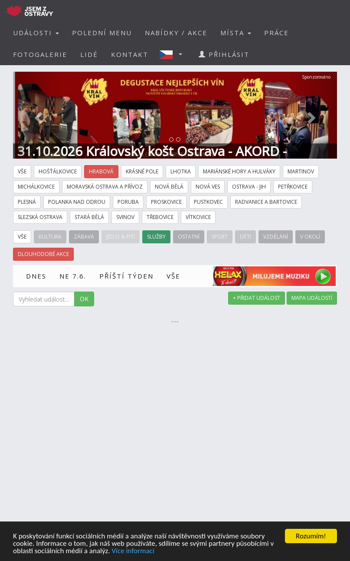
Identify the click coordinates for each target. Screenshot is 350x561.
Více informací (132, 551)
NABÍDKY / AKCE (176, 32)
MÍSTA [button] (235, 32)
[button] (173, 54)
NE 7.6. (72, 276)
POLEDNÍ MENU (102, 32)
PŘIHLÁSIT (224, 54)
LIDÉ (89, 54)
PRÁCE (276, 32)
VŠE (173, 276)
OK (84, 299)
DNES (36, 276)
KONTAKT (129, 54)
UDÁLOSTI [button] (36, 32)
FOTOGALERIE (40, 54)
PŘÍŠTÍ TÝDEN (126, 276)
